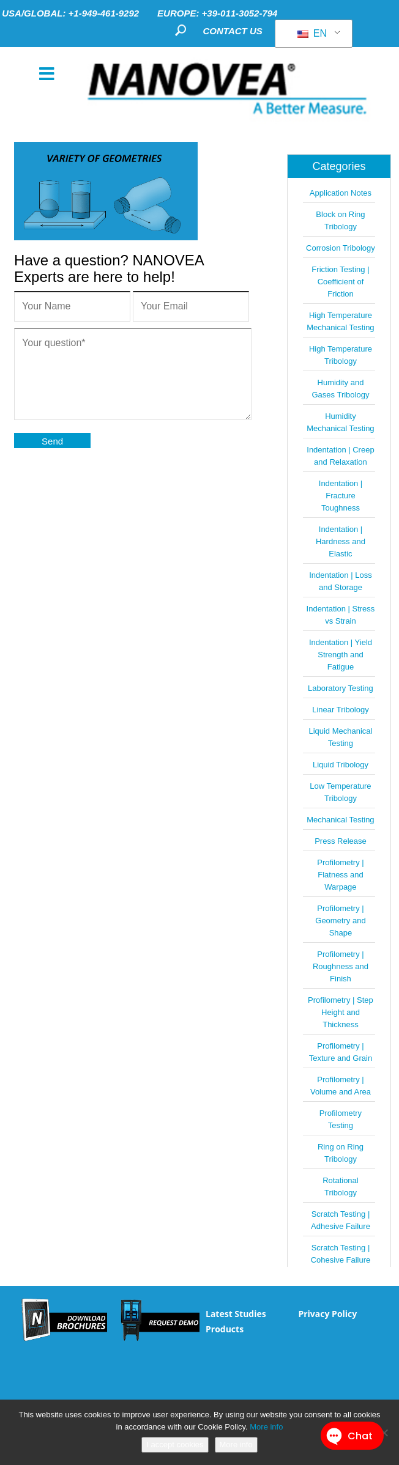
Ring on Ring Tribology (341, 1153)
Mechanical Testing (340, 819)
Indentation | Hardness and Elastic (340, 541)
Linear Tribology (340, 709)
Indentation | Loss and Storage (340, 581)
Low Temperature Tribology (340, 792)
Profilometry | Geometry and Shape (340, 920)
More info (266, 1426)
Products (225, 1329)
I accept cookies (174, 1444)
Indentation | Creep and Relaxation (340, 456)
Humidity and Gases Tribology (340, 388)
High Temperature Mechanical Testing (340, 321)
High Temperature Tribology (340, 355)
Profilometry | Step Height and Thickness (340, 1012)
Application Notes (340, 192)
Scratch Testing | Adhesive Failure (340, 1220)
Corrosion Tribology (340, 248)
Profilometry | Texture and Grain (340, 1052)
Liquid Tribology (340, 764)
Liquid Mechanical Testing (340, 737)
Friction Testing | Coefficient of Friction (340, 281)
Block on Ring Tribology (340, 220)
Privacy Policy (327, 1313)
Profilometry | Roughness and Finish (340, 966)
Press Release (341, 841)
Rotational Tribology (341, 1186)
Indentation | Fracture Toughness (340, 495)
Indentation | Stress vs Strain (341, 614)
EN (312, 33)
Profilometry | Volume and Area (340, 1085)
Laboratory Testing (340, 688)
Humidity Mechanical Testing (340, 422)
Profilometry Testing (340, 1119)
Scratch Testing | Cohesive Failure (341, 1253)
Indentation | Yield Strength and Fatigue (340, 654)
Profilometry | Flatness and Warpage (340, 874)
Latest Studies (236, 1313)
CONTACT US (233, 31)
